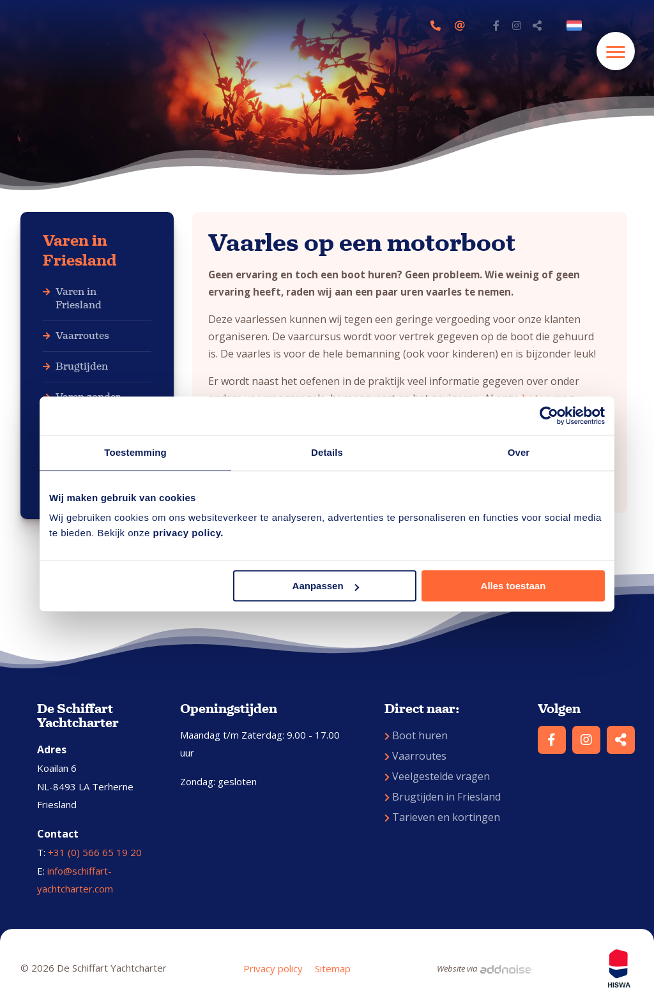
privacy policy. (188, 532)
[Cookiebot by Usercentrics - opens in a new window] (549, 415)
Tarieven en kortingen (442, 817)
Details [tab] (327, 452)
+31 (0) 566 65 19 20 (95, 852)
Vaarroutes (82, 335)
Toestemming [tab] (135, 452)
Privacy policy (273, 968)
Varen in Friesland (79, 250)
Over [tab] (519, 452)
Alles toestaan (513, 585)
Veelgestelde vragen (437, 776)
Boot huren (416, 735)
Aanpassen (326, 585)
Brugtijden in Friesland (442, 797)
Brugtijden (82, 366)
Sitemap (333, 968)
